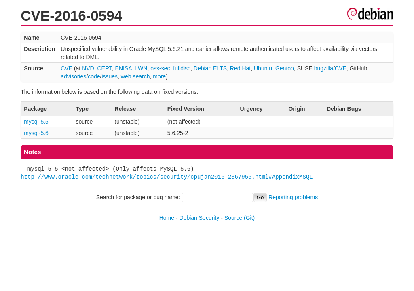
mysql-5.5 (36, 121)
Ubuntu (263, 68)
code (94, 76)
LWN (141, 68)
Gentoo (284, 68)
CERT (104, 68)
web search (135, 76)
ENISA (123, 68)
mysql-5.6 (36, 133)
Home (166, 218)
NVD (88, 68)
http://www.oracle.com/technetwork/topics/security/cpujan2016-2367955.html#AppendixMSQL (167, 177)
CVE (66, 68)
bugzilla (323, 68)
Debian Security (200, 218)
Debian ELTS (210, 68)
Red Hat (240, 68)
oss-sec (160, 68)
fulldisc (181, 68)
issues (109, 76)
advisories (73, 76)
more (159, 76)
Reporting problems (293, 197)
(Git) (249, 218)
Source (233, 218)
